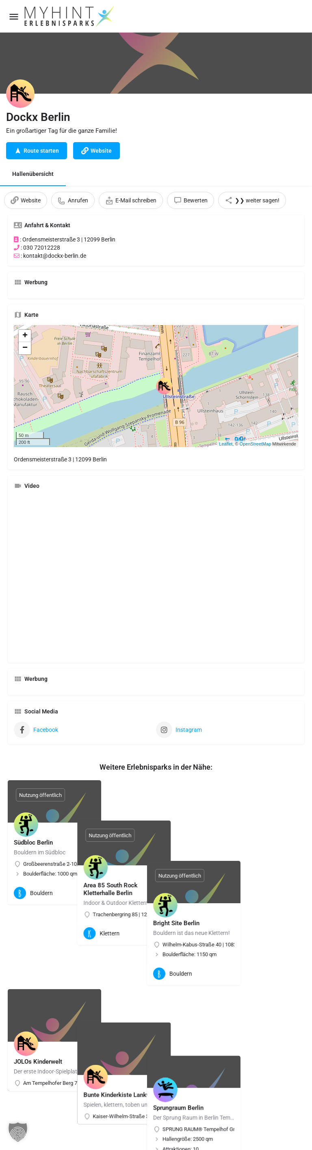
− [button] (25, 348)
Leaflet (225, 443)
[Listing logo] (20, 93)
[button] (18, 1132)
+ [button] (25, 336)
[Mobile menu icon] (14, 16)
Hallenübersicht (33, 174)
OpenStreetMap (255, 443)
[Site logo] (70, 16)
